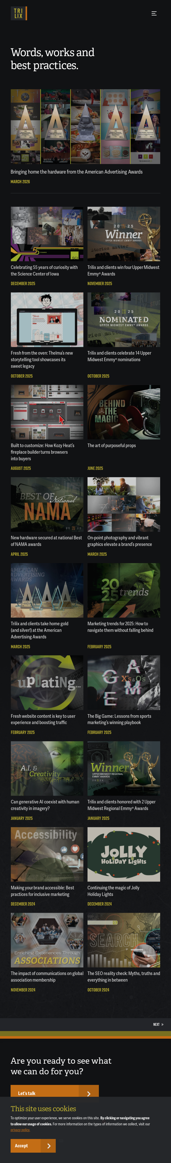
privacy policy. (20, 1130)
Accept (21, 1146)
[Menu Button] (154, 13)
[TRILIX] (19, 13)
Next (158, 1024)
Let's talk (26, 1093)
